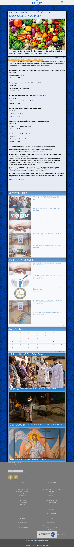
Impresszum (37, 543)
